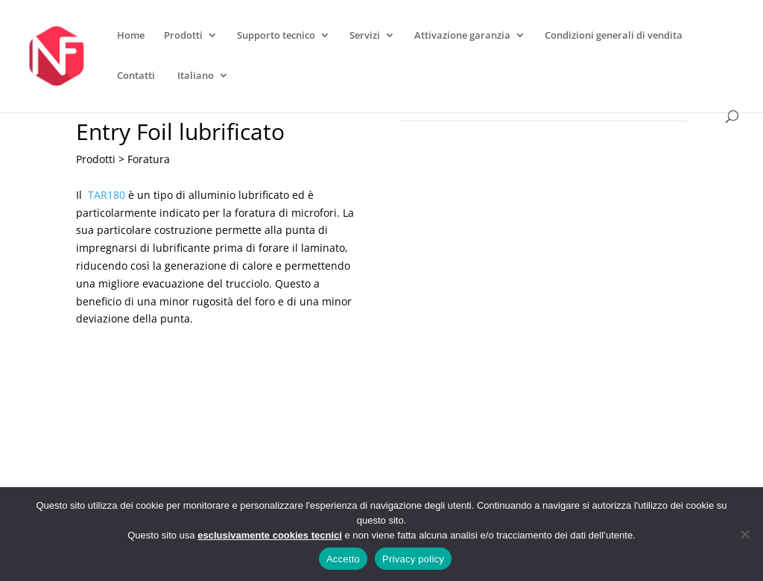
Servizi (364, 36)
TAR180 (106, 195)
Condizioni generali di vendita (614, 36)
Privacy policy (413, 559)
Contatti (136, 76)
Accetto (343, 559)
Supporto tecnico (276, 36)
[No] (744, 534)
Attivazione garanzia (462, 36)
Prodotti (183, 36)
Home (131, 36)
